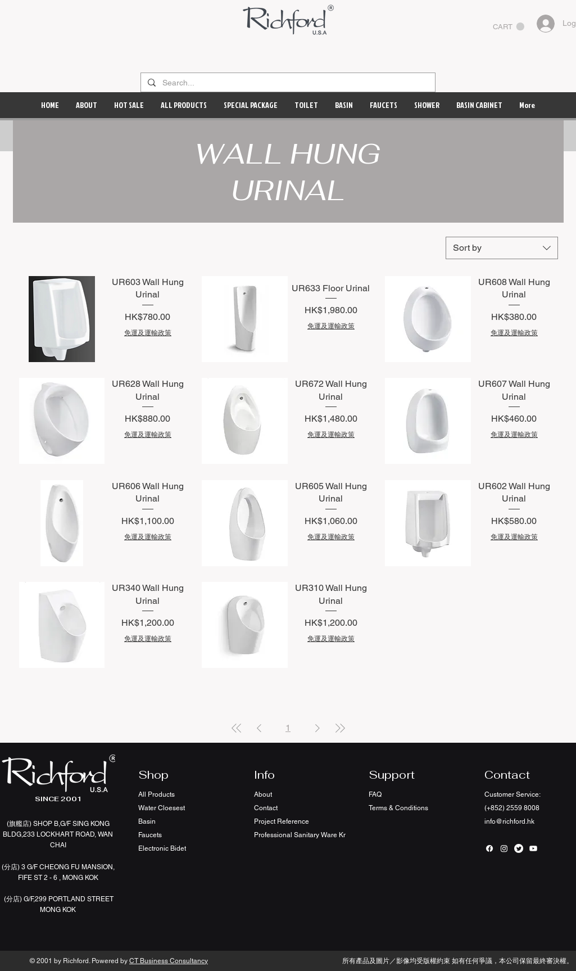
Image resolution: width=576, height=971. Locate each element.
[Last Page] (340, 728)
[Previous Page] (259, 728)
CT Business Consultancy (168, 961)
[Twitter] (518, 848)
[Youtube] (533, 848)
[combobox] (502, 248)
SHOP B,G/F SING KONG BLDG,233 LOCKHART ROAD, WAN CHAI (58, 834)
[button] (508, 26)
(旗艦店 (18, 824)
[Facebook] (489, 848)
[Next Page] (317, 728)
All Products (156, 794)
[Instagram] (504, 848)
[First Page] (236, 728)
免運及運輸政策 (147, 333)
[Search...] (286, 83)
